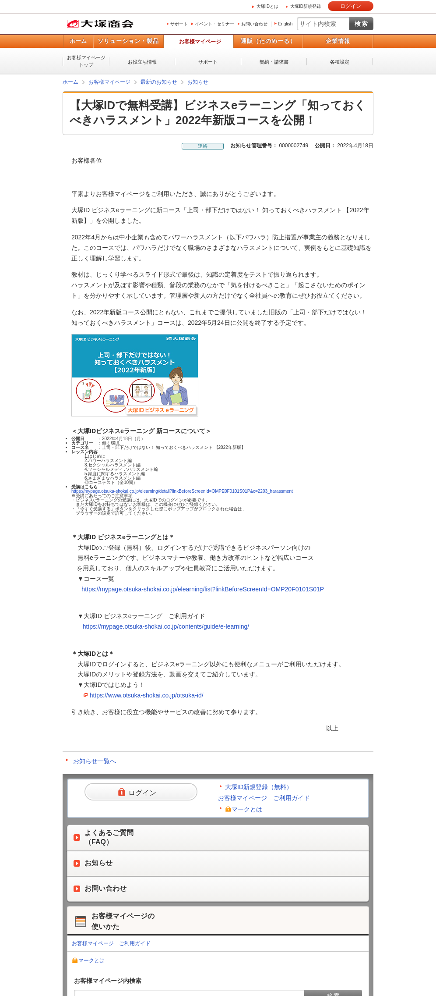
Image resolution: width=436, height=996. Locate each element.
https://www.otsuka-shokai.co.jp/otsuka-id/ (147, 695)
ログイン (350, 6)
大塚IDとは (267, 6)
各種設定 (339, 61)
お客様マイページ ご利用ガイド (264, 797)
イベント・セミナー (214, 23)
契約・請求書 (274, 61)
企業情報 (338, 41)
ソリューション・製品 (128, 41)
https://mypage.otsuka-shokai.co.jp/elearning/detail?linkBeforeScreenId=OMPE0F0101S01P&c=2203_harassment (182, 491)
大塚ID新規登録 (305, 6)
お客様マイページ (200, 42)
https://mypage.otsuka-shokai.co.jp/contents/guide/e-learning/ (166, 626)
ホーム (78, 41)
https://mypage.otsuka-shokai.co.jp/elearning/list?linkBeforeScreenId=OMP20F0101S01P (202, 589)
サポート (179, 23)
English (285, 23)
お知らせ (197, 82)
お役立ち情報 (142, 61)
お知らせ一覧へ (94, 761)
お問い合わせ (254, 23)
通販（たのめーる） (268, 41)
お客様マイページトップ (86, 61)
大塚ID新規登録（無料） (258, 786)
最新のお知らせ (159, 82)
